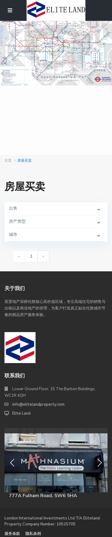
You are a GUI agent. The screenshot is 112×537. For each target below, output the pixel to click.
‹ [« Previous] (18, 256)
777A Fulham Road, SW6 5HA (43, 495)
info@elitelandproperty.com (38, 404)
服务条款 (12, 533)
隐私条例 (33, 533)
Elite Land (21, 413)
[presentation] (12, 463)
